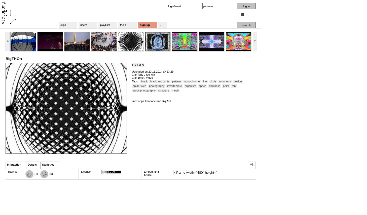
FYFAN (138, 65)
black (144, 81)
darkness (214, 85)
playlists (105, 24)
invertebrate (174, 85)
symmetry (225, 81)
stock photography (144, 90)
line (205, 81)
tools (123, 24)
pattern (176, 81)
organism (190, 85)
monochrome (192, 81)
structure (163, 90)
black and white (159, 81)
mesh (175, 90)
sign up (145, 24)
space (202, 85)
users (83, 24)
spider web (139, 85)
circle (213, 81)
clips (63, 24)
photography (156, 85)
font (234, 85)
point (226, 85)
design (238, 81)
